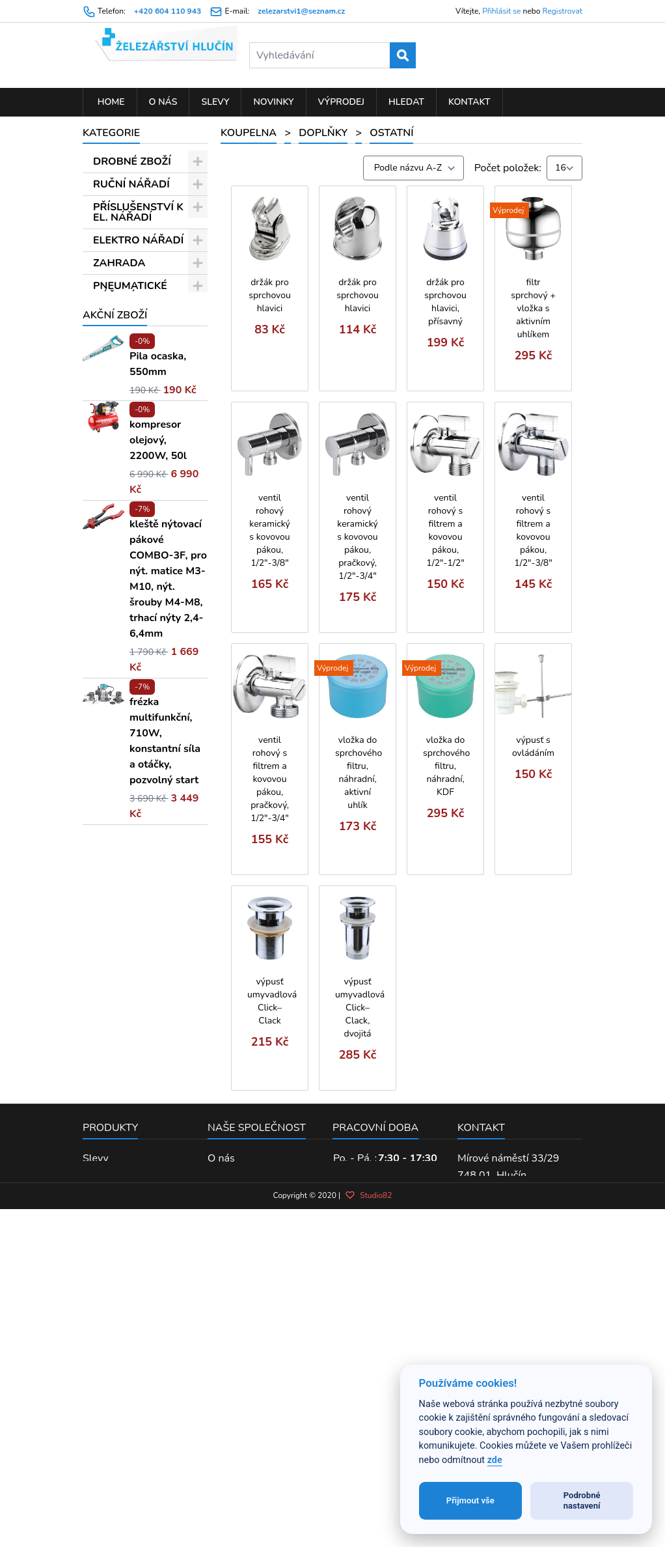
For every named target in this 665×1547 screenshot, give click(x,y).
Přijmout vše (470, 1500)
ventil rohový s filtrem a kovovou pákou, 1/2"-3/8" (533, 530)
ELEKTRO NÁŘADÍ (138, 240)
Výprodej (341, 102)
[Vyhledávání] (332, 55)
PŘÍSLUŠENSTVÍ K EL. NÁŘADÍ (138, 212)
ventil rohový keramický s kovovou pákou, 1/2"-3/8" (269, 530)
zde (494, 1460)
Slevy (215, 102)
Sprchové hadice (129, 403)
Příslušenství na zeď (137, 527)
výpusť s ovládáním (533, 746)
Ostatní (134, 555)
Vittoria (126, 702)
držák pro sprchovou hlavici (270, 295)
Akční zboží (115, 767)
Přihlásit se (501, 11)
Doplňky (128, 342)
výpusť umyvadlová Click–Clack (272, 1001)
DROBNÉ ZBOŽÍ (132, 161)
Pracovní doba (375, 1325)
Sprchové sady (150, 431)
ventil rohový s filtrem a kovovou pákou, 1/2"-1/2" (445, 530)
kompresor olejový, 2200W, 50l (158, 892)
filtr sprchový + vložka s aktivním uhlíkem (533, 308)
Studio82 (368, 1476)
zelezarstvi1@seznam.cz (301, 11)
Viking (124, 680)
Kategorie (111, 133)
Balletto (127, 578)
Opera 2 (128, 725)
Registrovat (562, 11)
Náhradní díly (147, 454)
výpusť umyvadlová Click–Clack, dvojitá (360, 1007)
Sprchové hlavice (129, 369)
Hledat (406, 102)
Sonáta (125, 657)
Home (110, 102)
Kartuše (134, 499)
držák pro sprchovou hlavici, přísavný (445, 302)
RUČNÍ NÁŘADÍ (131, 184)
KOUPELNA (121, 319)
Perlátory (137, 476)
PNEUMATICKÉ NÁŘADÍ (130, 291)
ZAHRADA (119, 263)
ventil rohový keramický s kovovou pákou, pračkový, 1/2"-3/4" (357, 537)
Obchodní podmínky (254, 1372)
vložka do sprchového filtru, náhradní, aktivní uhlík (358, 772)
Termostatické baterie (133, 606)
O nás (163, 102)
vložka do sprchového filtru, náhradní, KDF (446, 766)
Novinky (273, 102)
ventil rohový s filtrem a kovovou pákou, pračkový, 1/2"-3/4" (270, 779)
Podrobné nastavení (582, 1500)
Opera (123, 634)
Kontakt (469, 102)
